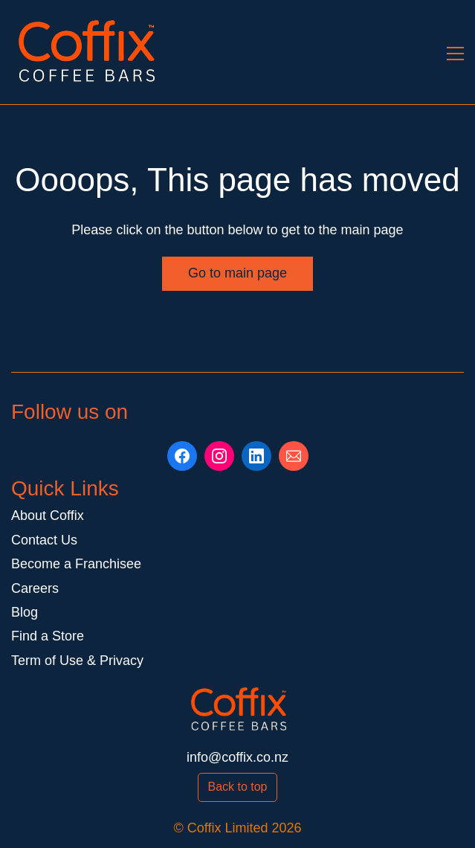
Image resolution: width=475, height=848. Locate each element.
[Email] (293, 456)
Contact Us (44, 540)
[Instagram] (219, 456)
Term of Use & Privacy (77, 660)
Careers (35, 588)
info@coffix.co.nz (237, 757)
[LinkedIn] (256, 456)
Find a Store (47, 636)
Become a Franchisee (76, 563)
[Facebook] (182, 456)
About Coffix (47, 515)
